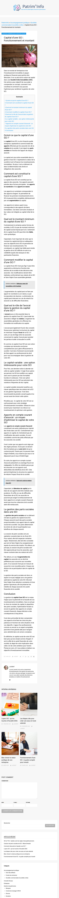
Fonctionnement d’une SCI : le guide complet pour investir (27, 760)
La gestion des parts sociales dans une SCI (19, 128)
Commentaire (5, 780)
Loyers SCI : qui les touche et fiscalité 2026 (15, 848)
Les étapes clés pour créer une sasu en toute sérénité (28, 721)
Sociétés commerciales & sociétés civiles (13, 33)
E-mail (15, 802)
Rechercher (7, 823)
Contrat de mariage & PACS (13, 891)
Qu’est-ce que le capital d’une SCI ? (16, 100)
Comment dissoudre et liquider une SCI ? (15, 846)
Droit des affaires (10, 872)
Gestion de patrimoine (10, 886)
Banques (8, 888)
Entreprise (6, 883)
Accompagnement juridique (19, 23)
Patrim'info (5, 23)
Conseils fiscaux (8, 881)
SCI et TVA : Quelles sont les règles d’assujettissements (19, 841)
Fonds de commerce (11, 875)
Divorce (8, 893)
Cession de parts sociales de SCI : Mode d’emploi (17, 843)
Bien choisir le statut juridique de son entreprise (8, 760)
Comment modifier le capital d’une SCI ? (18, 112)
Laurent (16, 656)
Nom (3, 802)
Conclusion (9, 130)
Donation (8, 896)
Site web (28, 802)
